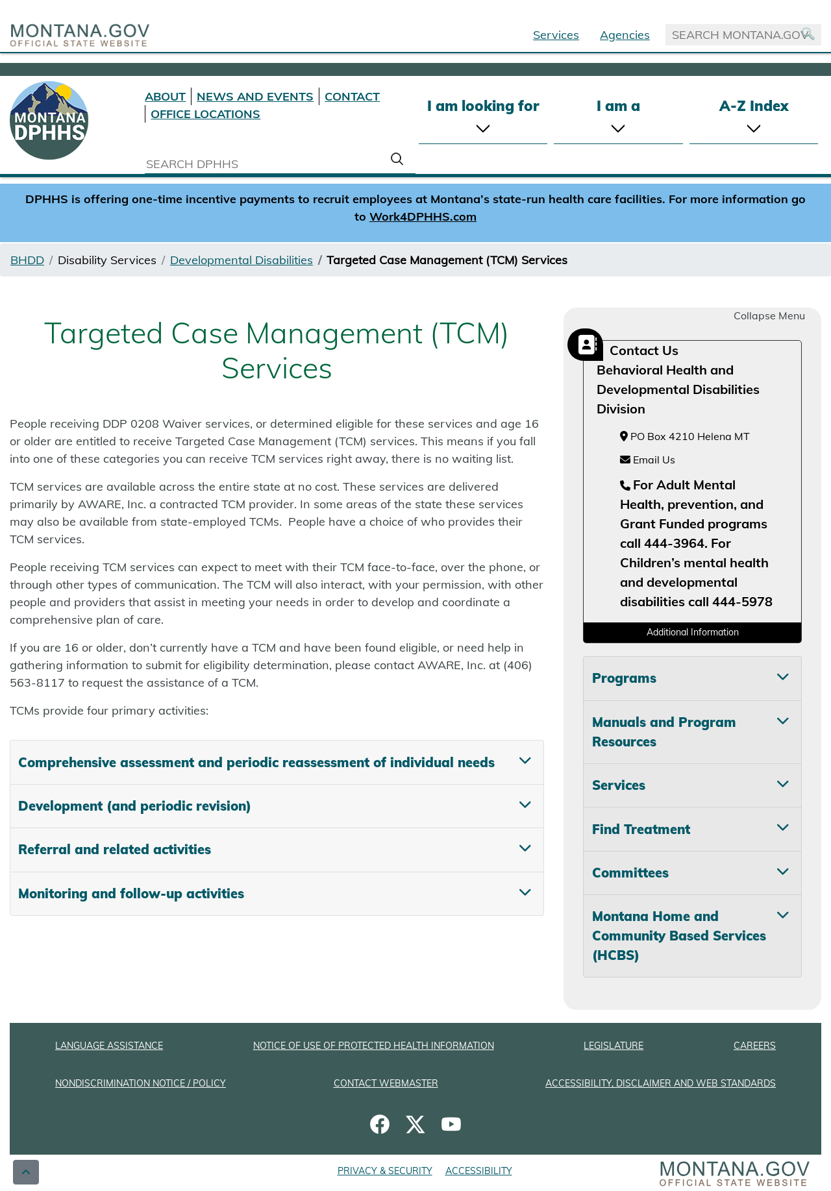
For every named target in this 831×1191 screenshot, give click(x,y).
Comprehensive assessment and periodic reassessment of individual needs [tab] (256, 762)
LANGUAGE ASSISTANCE (109, 1045)
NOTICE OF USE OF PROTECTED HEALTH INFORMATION (373, 1045)
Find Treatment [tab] (641, 829)
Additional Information (693, 632)
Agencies (625, 34)
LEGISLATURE (613, 1045)
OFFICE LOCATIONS (205, 113)
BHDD (27, 259)
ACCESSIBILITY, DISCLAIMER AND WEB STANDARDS (660, 1083)
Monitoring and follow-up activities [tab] (131, 893)
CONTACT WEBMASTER (386, 1083)
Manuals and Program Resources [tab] (664, 732)
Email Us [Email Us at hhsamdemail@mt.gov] (647, 459)
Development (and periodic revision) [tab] (134, 806)
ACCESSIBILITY (478, 1171)
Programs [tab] (624, 678)
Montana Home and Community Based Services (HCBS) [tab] (679, 935)
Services (556, 34)
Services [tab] (618, 785)
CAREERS (755, 1045)
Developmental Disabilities (241, 259)
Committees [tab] (630, 873)
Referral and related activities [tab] (114, 849)
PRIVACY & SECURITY (385, 1171)
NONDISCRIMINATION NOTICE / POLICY (140, 1083)
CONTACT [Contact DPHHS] (352, 96)
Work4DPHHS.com (423, 216)
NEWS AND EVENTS (255, 96)
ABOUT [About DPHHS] (165, 96)
